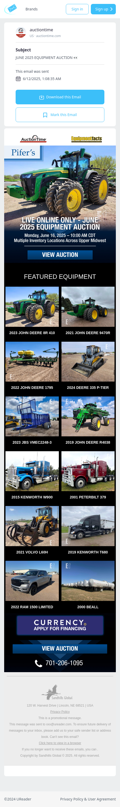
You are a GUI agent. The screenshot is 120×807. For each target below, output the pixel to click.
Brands (31, 9)
